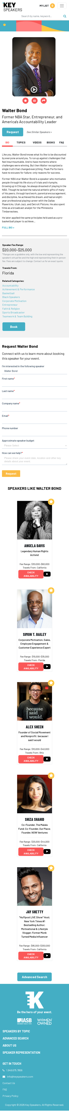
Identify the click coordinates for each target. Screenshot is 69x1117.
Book (13, 327)
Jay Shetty (34, 911)
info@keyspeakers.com (20, 1076)
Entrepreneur (10, 304)
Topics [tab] (21, 142)
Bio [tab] (7, 142)
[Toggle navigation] (61, 6)
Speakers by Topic (16, 1031)
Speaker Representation (21, 1052)
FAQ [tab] (61, 142)
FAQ (5, 1089)
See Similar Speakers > (39, 131)
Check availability (31, 574)
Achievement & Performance (18, 289)
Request (13, 132)
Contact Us (9, 1083)
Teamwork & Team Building (17, 316)
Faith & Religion (11, 308)
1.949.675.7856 (14, 1070)
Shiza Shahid (34, 819)
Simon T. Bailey (34, 634)
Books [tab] (51, 142)
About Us (9, 1045)
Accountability (10, 285)
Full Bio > (8, 227)
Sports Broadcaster (13, 312)
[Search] (40, 16)
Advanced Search (34, 977)
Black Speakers (11, 296)
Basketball (8, 293)
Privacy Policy (10, 1095)
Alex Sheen (34, 726)
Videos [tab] (37, 142)
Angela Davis (34, 545)
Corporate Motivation (14, 300)
